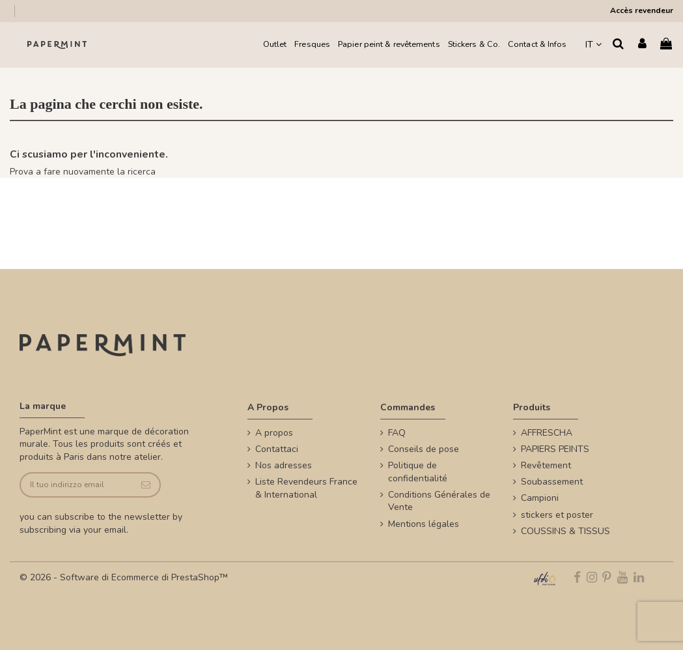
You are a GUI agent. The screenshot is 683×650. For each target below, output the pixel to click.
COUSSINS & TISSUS (565, 531)
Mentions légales (423, 524)
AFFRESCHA (546, 433)
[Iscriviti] (146, 484)
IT (593, 44)
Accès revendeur (641, 10)
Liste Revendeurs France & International (306, 488)
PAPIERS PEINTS (555, 449)
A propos (274, 433)
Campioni (540, 498)
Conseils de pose (423, 449)
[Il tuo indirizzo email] (76, 484)
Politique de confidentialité (417, 472)
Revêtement (546, 465)
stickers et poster (557, 515)
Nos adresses (283, 465)
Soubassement (552, 481)
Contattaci (276, 449)
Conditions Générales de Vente (439, 501)
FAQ (397, 433)
